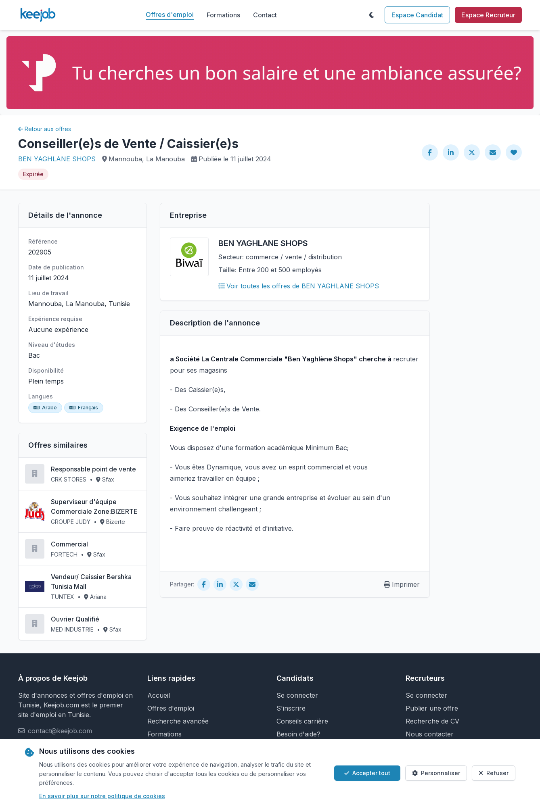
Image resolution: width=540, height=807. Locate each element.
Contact (265, 15)
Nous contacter (430, 734)
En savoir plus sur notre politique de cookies (102, 795)
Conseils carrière (302, 721)
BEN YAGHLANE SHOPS (57, 159)
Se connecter (297, 695)
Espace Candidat (417, 15)
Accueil (158, 695)
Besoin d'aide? (298, 734)
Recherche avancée (178, 721)
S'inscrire (291, 708)
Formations (223, 15)
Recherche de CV (432, 721)
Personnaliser (436, 772)
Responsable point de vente (93, 469)
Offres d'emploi (170, 14)
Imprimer (402, 584)
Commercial (69, 544)
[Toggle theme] (371, 14)
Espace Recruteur (488, 15)
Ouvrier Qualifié (75, 619)
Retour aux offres (44, 128)
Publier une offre (432, 708)
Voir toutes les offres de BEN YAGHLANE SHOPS (298, 286)
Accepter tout (367, 772)
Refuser (494, 772)
